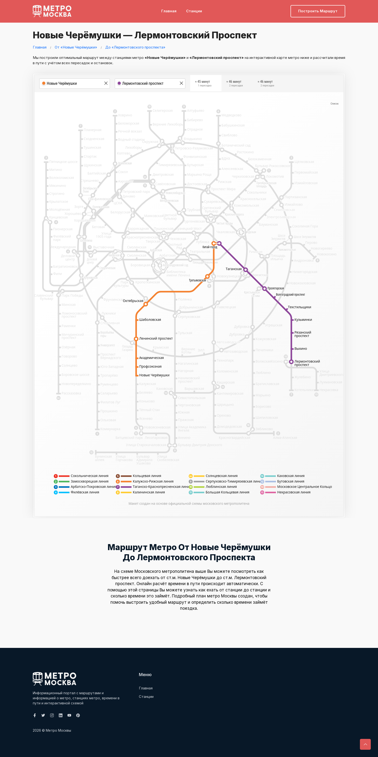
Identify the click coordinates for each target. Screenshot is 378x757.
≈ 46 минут (234, 84)
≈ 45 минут (203, 84)
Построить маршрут (318, 11)
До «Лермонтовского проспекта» (135, 47)
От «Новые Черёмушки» (76, 47)
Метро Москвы (58, 730)
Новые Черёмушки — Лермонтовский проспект (143, 35)
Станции (194, 11)
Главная (168, 11)
